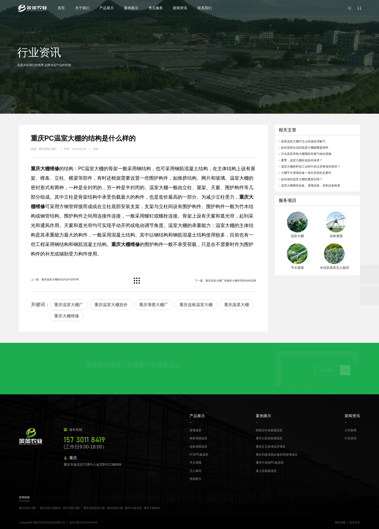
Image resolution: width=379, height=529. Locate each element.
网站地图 (340, 522)
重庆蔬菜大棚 (236, 304)
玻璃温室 (195, 430)
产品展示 (106, 8)
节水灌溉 (195, 462)
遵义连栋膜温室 (266, 470)
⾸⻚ (61, 8)
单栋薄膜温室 (198, 438)
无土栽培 (195, 470)
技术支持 (354, 522)
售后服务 (156, 8)
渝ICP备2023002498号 (83, 522)
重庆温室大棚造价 (111, 304)
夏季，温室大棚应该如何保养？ (301, 160)
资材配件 (195, 478)
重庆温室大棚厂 (68, 304)
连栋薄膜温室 (198, 446)
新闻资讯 (180, 8)
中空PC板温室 (199, 454)
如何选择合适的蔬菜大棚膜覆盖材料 (304, 147)
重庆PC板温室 (133, 508)
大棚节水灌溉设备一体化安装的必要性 (306, 172)
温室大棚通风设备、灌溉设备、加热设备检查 (310, 185)
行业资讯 (350, 438)
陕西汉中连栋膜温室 (269, 430)
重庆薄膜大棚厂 (153, 304)
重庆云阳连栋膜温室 (269, 438)
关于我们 (82, 8)
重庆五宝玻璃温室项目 (270, 446)
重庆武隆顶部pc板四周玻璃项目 (277, 454)
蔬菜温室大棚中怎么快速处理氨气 (303, 141)
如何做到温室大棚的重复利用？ (301, 179)
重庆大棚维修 (66, 315)
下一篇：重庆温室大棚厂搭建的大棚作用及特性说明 (225, 280)
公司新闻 (350, 430)
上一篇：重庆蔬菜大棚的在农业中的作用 (55, 279)
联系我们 (204, 8)
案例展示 (131, 8)
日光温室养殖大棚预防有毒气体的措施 (306, 153)
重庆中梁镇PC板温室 (270, 462)
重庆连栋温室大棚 (196, 304)
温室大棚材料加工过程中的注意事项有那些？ (310, 166)
